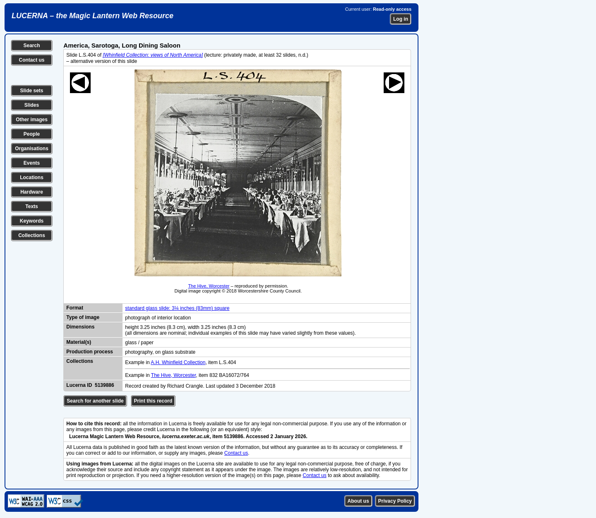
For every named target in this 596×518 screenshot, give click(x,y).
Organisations (31, 148)
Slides (31, 105)
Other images (32, 119)
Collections (31, 235)
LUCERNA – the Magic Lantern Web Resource (92, 16)
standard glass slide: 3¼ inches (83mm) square (177, 308)
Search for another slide (95, 401)
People (32, 134)
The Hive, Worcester (208, 285)
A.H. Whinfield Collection (178, 362)
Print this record (153, 401)
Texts (31, 206)
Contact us (31, 60)
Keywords (31, 221)
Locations (31, 177)
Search (31, 45)
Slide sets (31, 91)
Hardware (31, 192)
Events (32, 163)
